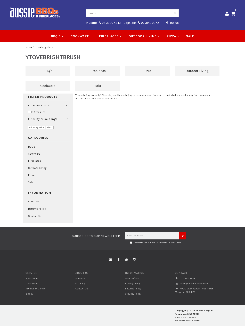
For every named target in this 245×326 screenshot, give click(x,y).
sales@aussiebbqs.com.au (192, 283)
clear (50, 127)
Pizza (173, 36)
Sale (190, 36)
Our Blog (80, 283)
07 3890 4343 (185, 278)
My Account (32, 278)
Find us (172, 23)
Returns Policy (37, 208)
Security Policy (133, 293)
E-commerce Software (184, 320)
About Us (33, 201)
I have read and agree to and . (155, 242)
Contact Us (34, 216)
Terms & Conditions (159, 242)
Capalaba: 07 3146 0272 (141, 23)
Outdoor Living (144, 36)
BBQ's (57, 36)
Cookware (81, 36)
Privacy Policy (176, 242)
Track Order (32, 283)
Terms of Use (132, 278)
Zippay (29, 293)
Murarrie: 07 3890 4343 (103, 23)
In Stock (38, 112)
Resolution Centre (35, 288)
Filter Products (43, 97)
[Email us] (110, 259)
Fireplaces (110, 36)
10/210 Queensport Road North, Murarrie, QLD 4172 (194, 290)
